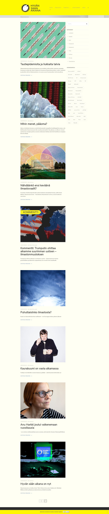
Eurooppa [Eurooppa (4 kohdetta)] (69, 81)
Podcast (70, 54)
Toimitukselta (72, 61)
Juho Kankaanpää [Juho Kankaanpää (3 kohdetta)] (71, 100)
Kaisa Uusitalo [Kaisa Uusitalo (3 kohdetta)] (79, 100)
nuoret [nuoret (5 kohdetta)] (77, 106)
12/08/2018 (23, 182)
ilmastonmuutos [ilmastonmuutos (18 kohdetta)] (80, 87)
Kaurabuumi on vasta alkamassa (39, 368)
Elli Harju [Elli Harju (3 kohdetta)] (84, 74)
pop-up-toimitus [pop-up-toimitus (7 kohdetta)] (77, 110)
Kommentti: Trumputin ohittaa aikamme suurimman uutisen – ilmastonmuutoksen (38, 251)
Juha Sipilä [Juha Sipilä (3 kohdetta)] (79, 97)
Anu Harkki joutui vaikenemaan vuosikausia (38, 426)
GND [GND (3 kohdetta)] (75, 81)
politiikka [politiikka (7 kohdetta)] (69, 110)
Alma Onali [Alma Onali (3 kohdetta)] (70, 74)
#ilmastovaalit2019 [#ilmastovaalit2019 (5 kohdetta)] (71, 71)
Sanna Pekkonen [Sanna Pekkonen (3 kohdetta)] (71, 116)
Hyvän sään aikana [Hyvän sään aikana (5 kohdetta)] (71, 87)
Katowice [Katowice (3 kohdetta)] (69, 103)
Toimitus (66, 7)
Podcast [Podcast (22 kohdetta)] (82, 106)
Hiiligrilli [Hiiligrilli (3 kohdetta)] (69, 84)
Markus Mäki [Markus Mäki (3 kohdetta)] (70, 106)
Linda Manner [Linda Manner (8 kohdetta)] (82, 103)
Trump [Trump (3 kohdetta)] (79, 119)
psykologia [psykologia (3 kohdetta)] (84, 110)
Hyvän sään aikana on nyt (35, 484)
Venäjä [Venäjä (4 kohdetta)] (69, 123)
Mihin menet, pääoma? (33, 124)
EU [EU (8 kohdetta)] (76, 78)
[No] (107, 512)
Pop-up (70, 58)
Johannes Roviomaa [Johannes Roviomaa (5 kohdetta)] (71, 97)
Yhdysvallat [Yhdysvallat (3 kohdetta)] (75, 123)
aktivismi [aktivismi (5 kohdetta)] (78, 71)
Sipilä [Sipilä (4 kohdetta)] (85, 116)
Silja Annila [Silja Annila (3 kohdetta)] (79, 116)
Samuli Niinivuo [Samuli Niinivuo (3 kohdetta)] (80, 113)
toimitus (31, 61)
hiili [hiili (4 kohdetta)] (85, 81)
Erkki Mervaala (33, 245)
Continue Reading (26, 75)
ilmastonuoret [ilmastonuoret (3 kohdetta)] (70, 90)
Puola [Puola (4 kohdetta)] (69, 113)
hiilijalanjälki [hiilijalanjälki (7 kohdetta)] (76, 84)
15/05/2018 (23, 421)
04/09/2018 (23, 121)
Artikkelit (71, 33)
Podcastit (58, 7)
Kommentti (71, 47)
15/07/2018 (23, 245)
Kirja (83, 7)
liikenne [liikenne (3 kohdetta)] (75, 103)
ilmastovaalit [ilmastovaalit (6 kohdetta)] (77, 94)
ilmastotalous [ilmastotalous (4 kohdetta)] (70, 94)
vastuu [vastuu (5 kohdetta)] (85, 119)
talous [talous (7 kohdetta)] (74, 119)
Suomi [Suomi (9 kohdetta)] (69, 119)
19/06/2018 (23, 309)
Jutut (51, 7)
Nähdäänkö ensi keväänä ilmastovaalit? (35, 187)
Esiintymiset (76, 7)
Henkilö (70, 36)
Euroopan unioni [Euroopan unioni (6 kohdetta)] (83, 78)
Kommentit (71, 43)
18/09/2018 (23, 61)
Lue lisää (67, 512)
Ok (64, 512)
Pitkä (70, 51)
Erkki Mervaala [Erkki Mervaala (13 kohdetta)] (70, 78)
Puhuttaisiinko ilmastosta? (35, 312)
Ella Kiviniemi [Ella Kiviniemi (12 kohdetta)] (77, 74)
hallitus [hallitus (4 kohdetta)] (80, 81)
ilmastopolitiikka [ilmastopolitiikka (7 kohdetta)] (78, 90)
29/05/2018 (23, 365)
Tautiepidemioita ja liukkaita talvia (40, 64)
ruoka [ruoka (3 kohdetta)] (74, 113)
